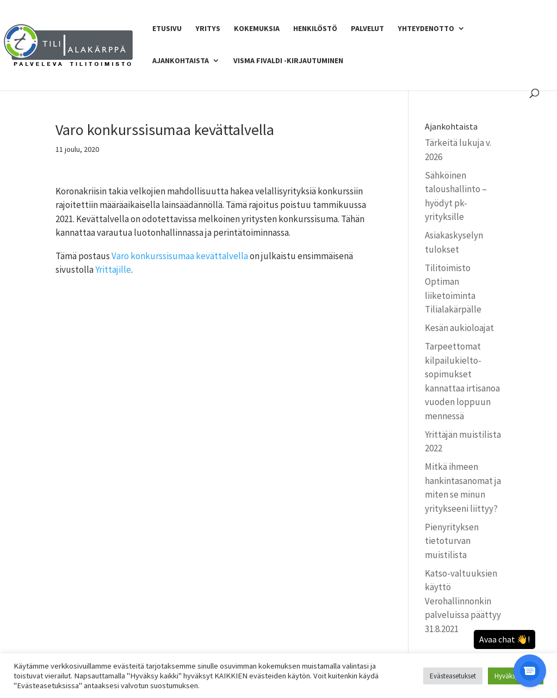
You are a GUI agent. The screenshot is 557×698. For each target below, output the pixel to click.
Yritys (207, 29)
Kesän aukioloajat (459, 328)
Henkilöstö (315, 29)
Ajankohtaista (180, 61)
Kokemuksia (257, 29)
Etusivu (167, 29)
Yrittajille (113, 269)
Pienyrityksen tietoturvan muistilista (452, 541)
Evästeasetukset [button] (453, 676)
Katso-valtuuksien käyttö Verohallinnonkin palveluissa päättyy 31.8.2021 (463, 601)
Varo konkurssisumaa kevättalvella (180, 256)
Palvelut (367, 29)
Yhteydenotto (426, 29)
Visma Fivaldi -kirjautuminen (288, 61)
